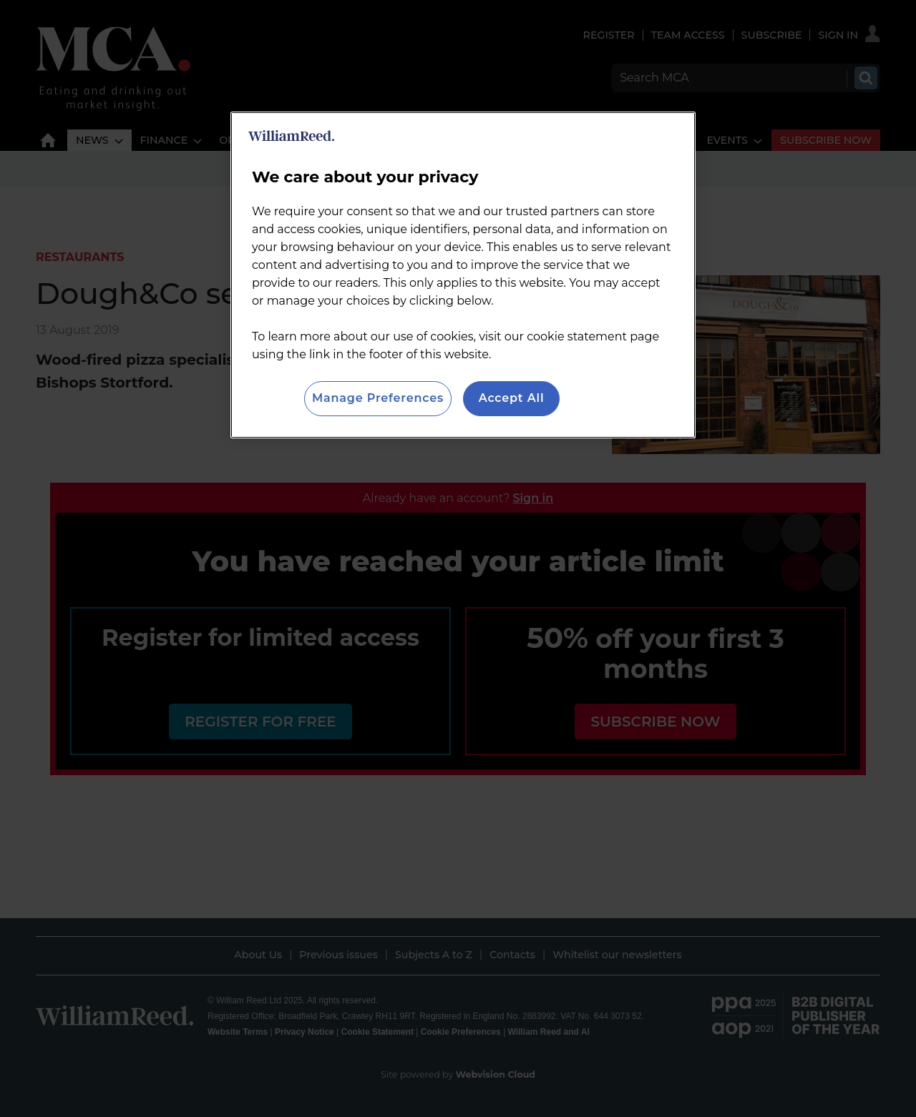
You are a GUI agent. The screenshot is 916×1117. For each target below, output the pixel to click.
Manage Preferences (378, 398)
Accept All (512, 398)
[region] (463, 275)
